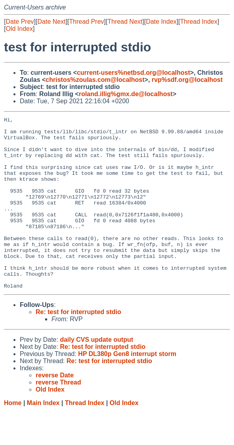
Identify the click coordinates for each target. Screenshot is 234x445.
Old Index (19, 28)
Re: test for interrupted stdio (78, 346)
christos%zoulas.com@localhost (95, 79)
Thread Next (124, 21)
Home (12, 437)
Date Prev (20, 21)
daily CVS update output (96, 374)
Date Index (161, 21)
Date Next (51, 21)
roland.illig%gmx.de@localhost (126, 94)
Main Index (43, 437)
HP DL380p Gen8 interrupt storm (127, 388)
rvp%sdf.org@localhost (187, 79)
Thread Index (198, 21)
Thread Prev (86, 21)
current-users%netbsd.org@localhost (133, 72)
